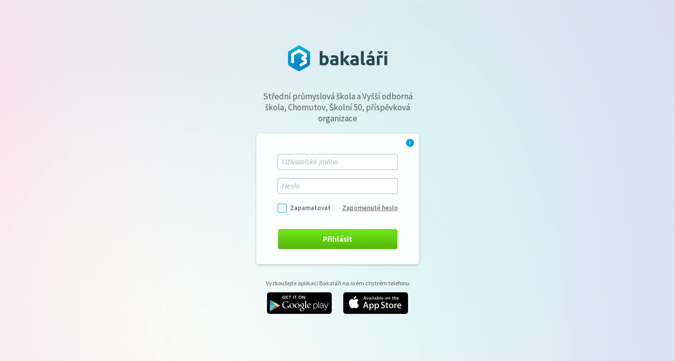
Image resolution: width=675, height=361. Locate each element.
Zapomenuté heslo (370, 208)
